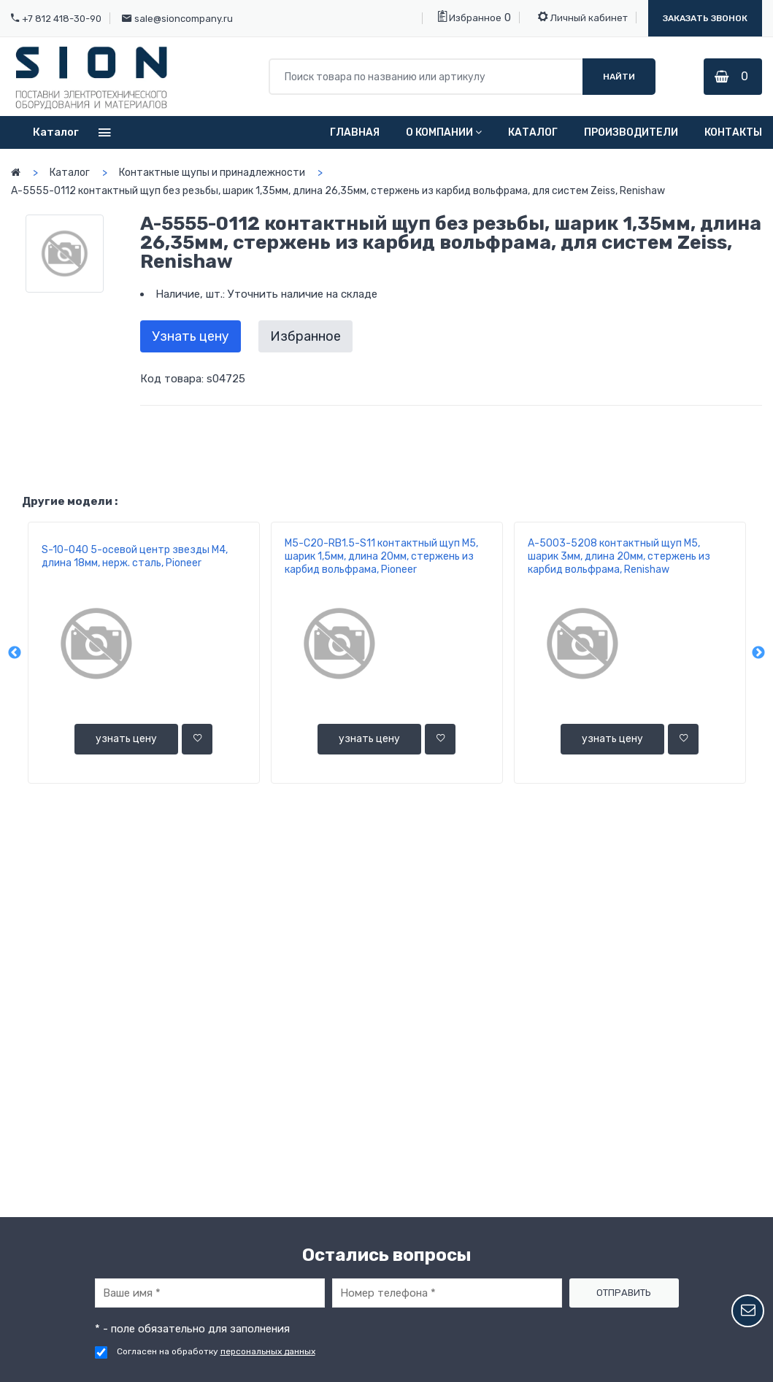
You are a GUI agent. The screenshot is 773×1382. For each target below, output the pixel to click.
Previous (14, 653)
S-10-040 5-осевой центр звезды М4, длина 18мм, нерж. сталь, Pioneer (135, 556)
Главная (355, 132)
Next (758, 653)
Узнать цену (190, 336)
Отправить (623, 1292)
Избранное (469, 17)
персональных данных (267, 1351)
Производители (631, 132)
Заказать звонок (705, 18)
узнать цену (126, 739)
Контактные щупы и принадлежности (212, 172)
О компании (444, 132)
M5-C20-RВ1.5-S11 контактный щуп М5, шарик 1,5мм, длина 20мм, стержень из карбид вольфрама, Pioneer (381, 556)
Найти (619, 77)
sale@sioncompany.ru (183, 18)
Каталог (533, 132)
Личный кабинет (583, 17)
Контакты (733, 132)
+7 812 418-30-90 (61, 18)
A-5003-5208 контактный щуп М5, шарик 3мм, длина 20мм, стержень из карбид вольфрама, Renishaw (619, 556)
